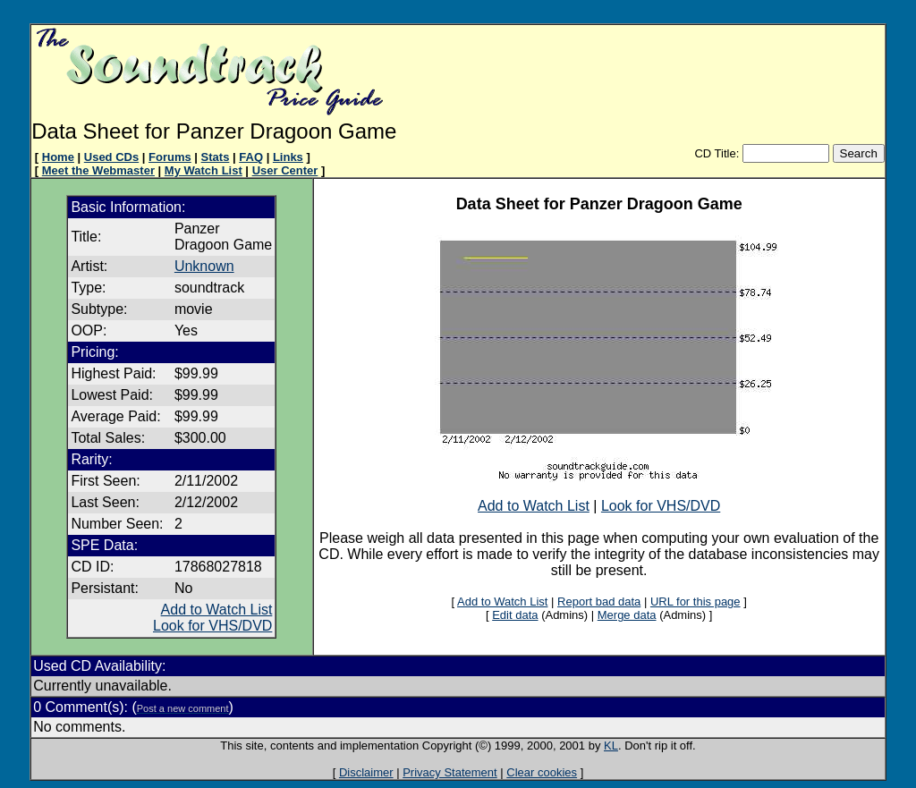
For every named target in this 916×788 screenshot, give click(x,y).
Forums (169, 157)
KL (611, 745)
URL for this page (695, 601)
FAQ (251, 157)
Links (288, 157)
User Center (285, 170)
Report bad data (598, 601)
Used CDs (111, 157)
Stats (215, 157)
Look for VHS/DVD (212, 625)
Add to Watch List (217, 609)
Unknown (204, 266)
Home (58, 157)
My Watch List (203, 170)
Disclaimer (366, 772)
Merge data (627, 615)
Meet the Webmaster (98, 170)
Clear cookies (541, 772)
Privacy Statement (450, 772)
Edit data (515, 615)
